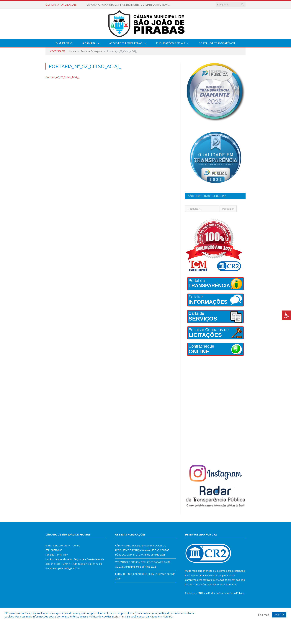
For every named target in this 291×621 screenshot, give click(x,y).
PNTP (201, 593)
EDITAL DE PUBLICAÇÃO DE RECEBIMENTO (138, 574)
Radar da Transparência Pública (226, 593)
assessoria (210, 575)
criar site (207, 570)
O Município (64, 43)
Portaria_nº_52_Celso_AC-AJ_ (62, 77)
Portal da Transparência (217, 43)
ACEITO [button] (279, 614)
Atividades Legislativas (125, 43)
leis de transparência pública (201, 584)
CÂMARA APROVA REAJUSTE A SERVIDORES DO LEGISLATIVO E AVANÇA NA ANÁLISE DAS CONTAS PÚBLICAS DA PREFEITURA (129, 4)
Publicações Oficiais (170, 43)
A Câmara (89, 43)
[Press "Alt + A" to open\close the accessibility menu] (286, 315)
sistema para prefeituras (231, 570)
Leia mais (119, 616)
